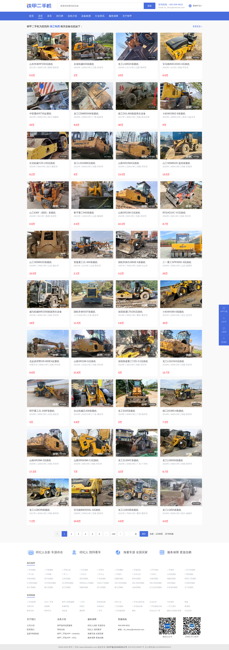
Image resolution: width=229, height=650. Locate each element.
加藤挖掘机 (83, 587)
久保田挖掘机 (190, 583)
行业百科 (188, 611)
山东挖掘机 (171, 574)
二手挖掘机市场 (156, 606)
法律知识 (100, 606)
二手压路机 (83, 570)
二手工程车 (171, 606)
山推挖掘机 (136, 587)
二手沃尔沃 (136, 574)
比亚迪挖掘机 (172, 587)
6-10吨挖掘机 (32, 583)
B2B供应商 (101, 602)
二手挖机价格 (137, 606)
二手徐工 (153, 574)
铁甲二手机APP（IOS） (67, 638)
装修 (186, 602)
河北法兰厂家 (155, 611)
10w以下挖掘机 (103, 583)
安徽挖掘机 (118, 579)
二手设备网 (31, 602)
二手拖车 (170, 570)
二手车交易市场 (138, 602)
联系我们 (30, 629)
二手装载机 (48, 570)
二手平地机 (154, 570)
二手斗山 (100, 574)
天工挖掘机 (189, 587)
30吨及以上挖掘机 (86, 583)
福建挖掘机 (171, 579)
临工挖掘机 (31, 587)
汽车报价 (170, 602)
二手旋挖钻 (136, 570)
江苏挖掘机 (66, 579)
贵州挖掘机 (136, 579)
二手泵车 (100, 570)
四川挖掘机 (48, 579)
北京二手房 (48, 602)
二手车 (82, 602)
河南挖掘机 (31, 579)
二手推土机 (66, 570)
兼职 (134, 611)
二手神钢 (47, 574)
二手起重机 (118, 570)
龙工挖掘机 (66, 587)
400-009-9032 (124, 625)
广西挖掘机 (189, 574)
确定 (144, 534)
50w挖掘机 (171, 583)
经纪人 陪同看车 (95, 629)
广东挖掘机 (101, 579)
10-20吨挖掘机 (50, 583)
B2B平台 (47, 611)
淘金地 (64, 611)
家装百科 (30, 611)
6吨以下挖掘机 (190, 579)
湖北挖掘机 (83, 579)
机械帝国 (65, 606)
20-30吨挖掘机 (67, 583)
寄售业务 (61, 629)
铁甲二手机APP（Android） (69, 634)
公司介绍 (30, 625)
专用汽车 (30, 606)
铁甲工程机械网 (68, 602)
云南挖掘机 (154, 579)
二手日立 (82, 574)
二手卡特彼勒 (190, 570)
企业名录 (153, 602)
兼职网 (82, 611)
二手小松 (30, 574)
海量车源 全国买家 (95, 634)
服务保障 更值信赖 (95, 638)
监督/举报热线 (33, 634)
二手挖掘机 (31, 570)
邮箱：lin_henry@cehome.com (131, 629)
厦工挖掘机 (118, 587)
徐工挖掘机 (101, 587)
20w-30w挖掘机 (138, 583)
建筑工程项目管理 (174, 611)
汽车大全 (118, 602)
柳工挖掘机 (48, 587)
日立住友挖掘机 (156, 587)
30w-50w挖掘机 (156, 583)
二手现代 (118, 574)
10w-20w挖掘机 (120, 583)
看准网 (187, 606)
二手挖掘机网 (119, 611)
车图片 (82, 606)
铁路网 (47, 606)
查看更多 (197, 26)
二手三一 (65, 574)
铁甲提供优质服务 (64, 625)
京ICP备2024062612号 (116, 647)
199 (113, 534)
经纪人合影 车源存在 (96, 625)
